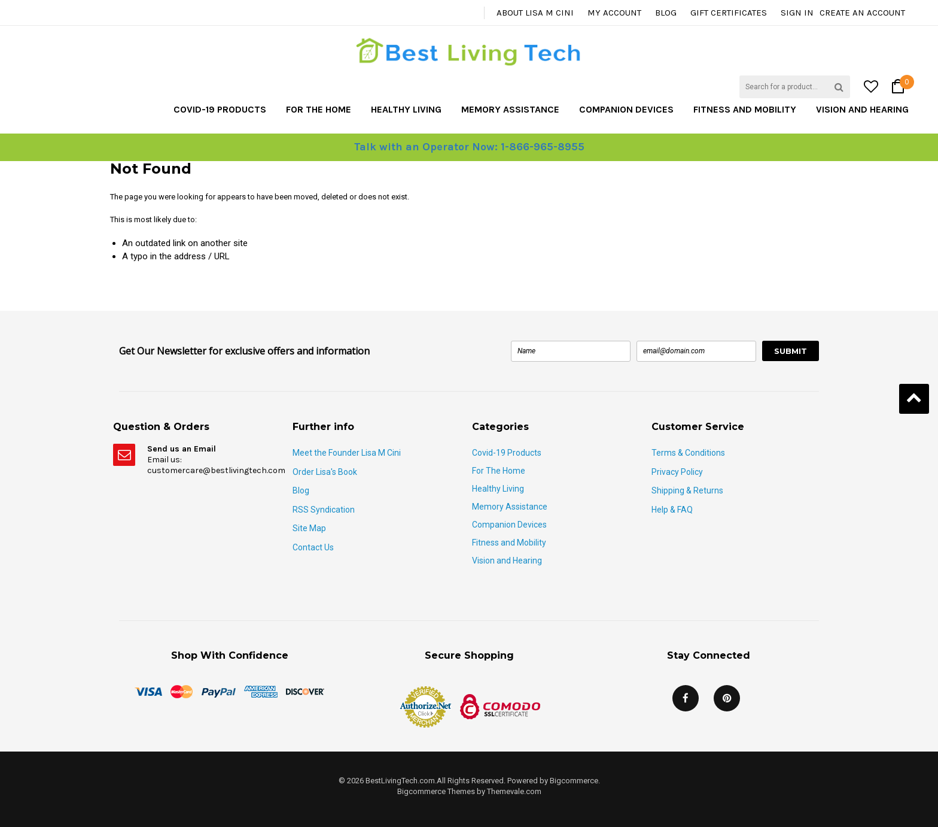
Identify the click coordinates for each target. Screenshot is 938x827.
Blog (666, 12)
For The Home (318, 109)
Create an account (862, 12)
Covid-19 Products (219, 109)
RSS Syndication (324, 509)
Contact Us (313, 547)
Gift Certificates (728, 12)
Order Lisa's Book (325, 472)
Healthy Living (406, 109)
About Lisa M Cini (535, 12)
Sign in (797, 12)
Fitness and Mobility (744, 109)
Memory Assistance (510, 109)
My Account (614, 12)
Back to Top (914, 399)
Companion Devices (626, 109)
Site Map (309, 528)
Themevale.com (514, 791)
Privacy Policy (677, 472)
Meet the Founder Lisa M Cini (347, 453)
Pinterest (727, 698)
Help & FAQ (672, 509)
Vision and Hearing (862, 109)
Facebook (685, 698)
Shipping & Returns (687, 490)
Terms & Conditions (688, 453)
